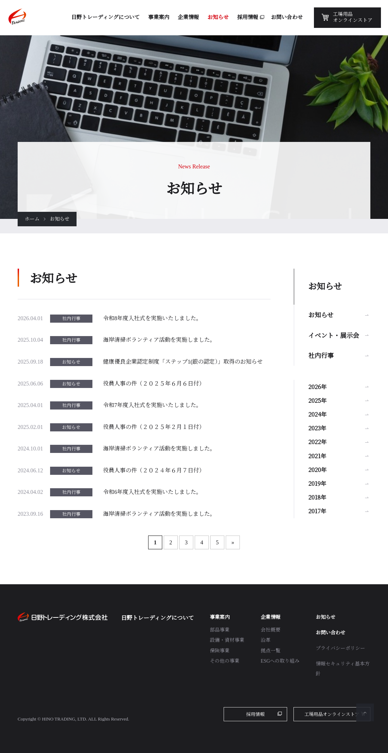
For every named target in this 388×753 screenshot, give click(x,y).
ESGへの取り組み (280, 661)
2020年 (317, 470)
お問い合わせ (330, 632)
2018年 (317, 497)
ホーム (32, 219)
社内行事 (321, 355)
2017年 (317, 511)
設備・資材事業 (227, 640)
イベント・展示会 (333, 335)
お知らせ (320, 314)
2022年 (317, 442)
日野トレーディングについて (157, 618)
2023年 (317, 428)
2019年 (317, 483)
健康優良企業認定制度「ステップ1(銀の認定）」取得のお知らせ (183, 362)
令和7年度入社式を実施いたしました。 (152, 405)
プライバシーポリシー (340, 648)
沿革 (266, 640)
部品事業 (220, 630)
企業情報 (270, 617)
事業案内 (220, 617)
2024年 (317, 414)
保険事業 (220, 650)
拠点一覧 (270, 650)
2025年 (317, 400)
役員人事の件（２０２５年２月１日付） (154, 427)
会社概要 (270, 630)
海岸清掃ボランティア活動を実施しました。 (159, 340)
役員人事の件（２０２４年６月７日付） (154, 470)
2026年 (317, 387)
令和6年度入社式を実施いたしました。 (152, 492)
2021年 (317, 456)
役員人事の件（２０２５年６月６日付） (154, 384)
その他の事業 (225, 661)
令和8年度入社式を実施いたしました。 (152, 318)
